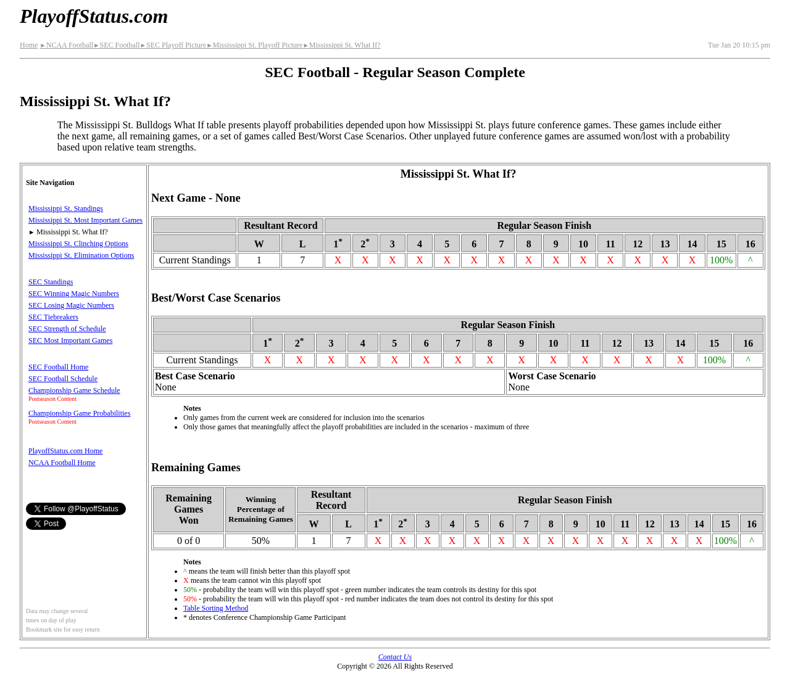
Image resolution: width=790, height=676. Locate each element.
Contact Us (395, 657)
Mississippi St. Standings (65, 208)
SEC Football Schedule (63, 378)
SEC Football (116, 45)
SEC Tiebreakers (53, 317)
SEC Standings (50, 282)
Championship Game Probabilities (79, 413)
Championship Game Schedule (74, 390)
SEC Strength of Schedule (67, 328)
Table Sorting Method (215, 608)
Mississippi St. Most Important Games (85, 220)
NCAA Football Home (62, 462)
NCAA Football (66, 45)
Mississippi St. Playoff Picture (254, 45)
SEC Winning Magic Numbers (73, 293)
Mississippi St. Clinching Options (78, 243)
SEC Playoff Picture (173, 45)
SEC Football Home (58, 367)
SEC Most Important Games (70, 340)
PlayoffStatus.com (94, 16)
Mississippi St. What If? (341, 45)
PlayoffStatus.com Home (65, 451)
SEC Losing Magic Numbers (71, 305)
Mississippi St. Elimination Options (81, 255)
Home (29, 45)
